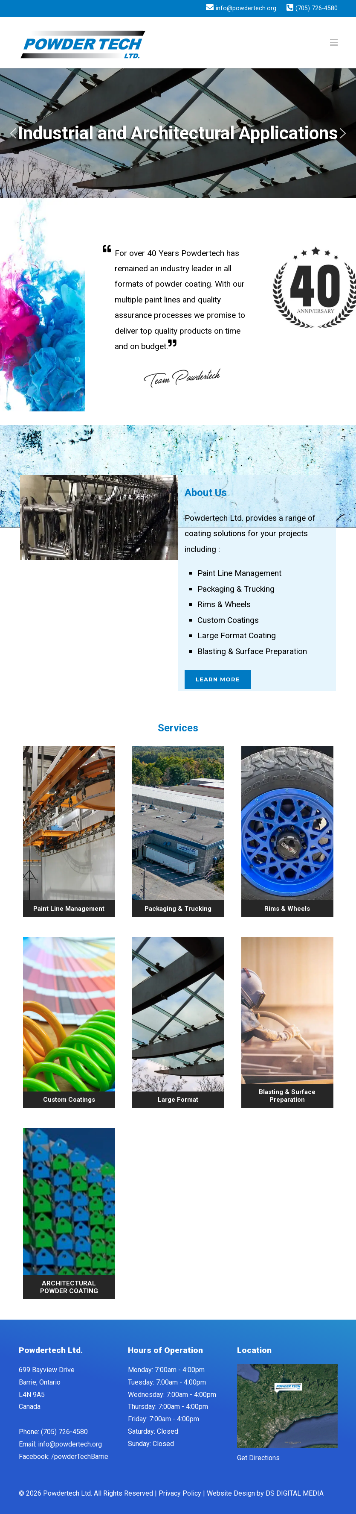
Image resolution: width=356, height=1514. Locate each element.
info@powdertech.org (246, 9)
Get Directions (258, 1458)
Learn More (218, 679)
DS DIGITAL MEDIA (295, 1493)
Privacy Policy (180, 1493)
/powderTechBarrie (79, 1456)
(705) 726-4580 (316, 9)
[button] (13, 133)
